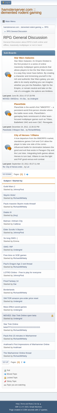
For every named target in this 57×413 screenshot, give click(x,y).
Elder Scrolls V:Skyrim (13, 229)
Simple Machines (35, 407)
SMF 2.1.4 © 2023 (21, 407)
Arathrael (17, 347)
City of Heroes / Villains (26, 135)
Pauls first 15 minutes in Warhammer (20, 336)
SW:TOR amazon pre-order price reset (20, 298)
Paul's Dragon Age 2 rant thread (17, 264)
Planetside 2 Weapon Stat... (14, 130)
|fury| (15, 215)
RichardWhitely (34, 130)
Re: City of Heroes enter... (13, 167)
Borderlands (8, 290)
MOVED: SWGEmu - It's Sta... (15, 99)
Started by (17, 181)
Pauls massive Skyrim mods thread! (19, 204)
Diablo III (7, 212)
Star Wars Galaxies (24, 58)
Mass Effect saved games (15, 307)
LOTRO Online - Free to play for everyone (22, 272)
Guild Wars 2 (9, 186)
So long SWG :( (10, 238)
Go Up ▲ (37, 404)
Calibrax (17, 224)
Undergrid (34, 99)
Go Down (7, 174)
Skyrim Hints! (9, 195)
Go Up (5, 362)
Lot (28, 167)
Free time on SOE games (14, 255)
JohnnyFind (18, 189)
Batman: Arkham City (12, 221)
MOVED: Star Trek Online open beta (19, 315)
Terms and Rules (27, 404)
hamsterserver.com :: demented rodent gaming (21, 11)
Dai (14, 284)
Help (17, 404)
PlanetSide (20, 104)
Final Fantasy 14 (11, 281)
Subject (7, 181)
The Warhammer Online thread (17, 353)
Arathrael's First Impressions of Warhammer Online (26, 344)
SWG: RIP (8, 247)
